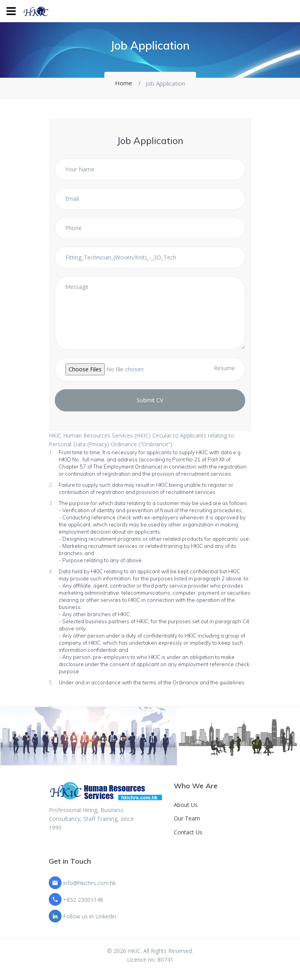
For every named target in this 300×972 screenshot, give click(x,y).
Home (123, 83)
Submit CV (150, 400)
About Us (186, 805)
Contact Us (188, 832)
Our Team (187, 818)
